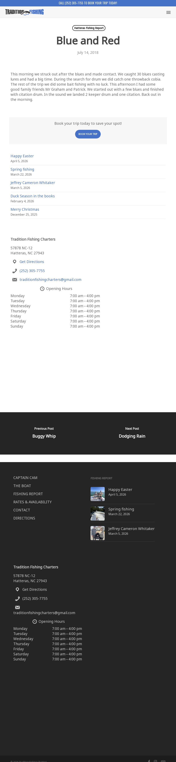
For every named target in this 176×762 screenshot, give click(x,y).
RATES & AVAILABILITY (32, 502)
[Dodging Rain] (132, 433)
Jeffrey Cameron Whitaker (33, 182)
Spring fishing (22, 169)
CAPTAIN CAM (25, 477)
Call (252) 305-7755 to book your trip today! (88, 3)
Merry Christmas (25, 209)
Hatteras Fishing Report (89, 28)
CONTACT (21, 510)
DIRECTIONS (24, 518)
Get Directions (32, 261)
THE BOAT (22, 485)
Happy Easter (22, 156)
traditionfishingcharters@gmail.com (51, 279)
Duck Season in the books (33, 196)
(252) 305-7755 (32, 270)
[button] (168, 12)
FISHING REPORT (28, 493)
